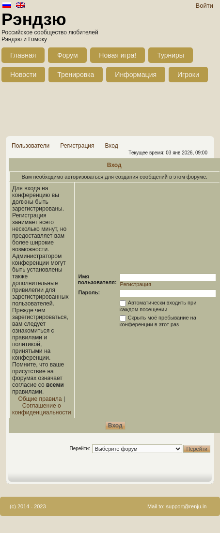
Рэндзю (33, 19)
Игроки (188, 74)
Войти (204, 5)
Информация (136, 74)
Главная (23, 55)
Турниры (170, 55)
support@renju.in (186, 506)
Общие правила (40, 399)
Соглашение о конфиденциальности (41, 409)
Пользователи (30, 145)
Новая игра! (117, 55)
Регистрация (77, 145)
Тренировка (75, 74)
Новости (23, 74)
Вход (111, 145)
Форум (67, 55)
